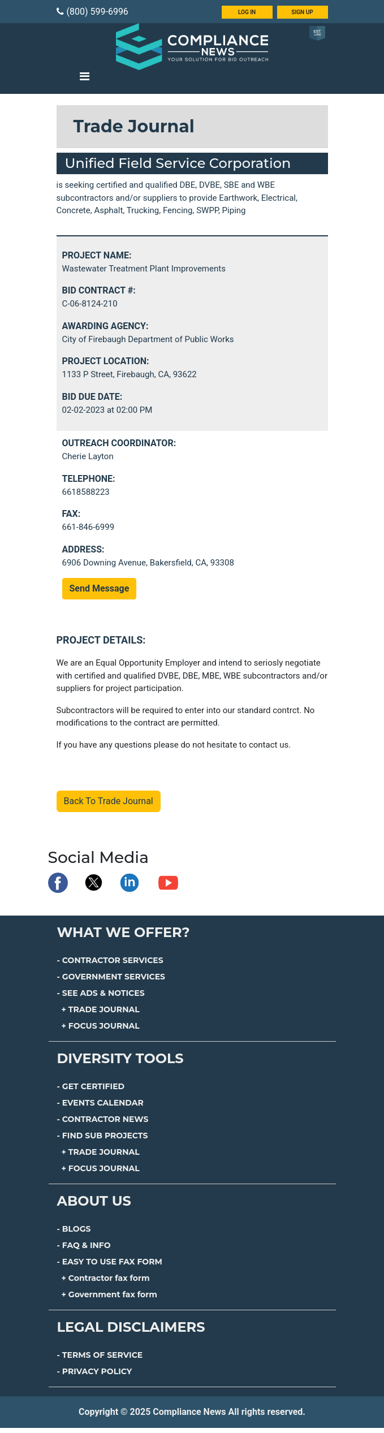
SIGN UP (302, 12)
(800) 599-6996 (92, 11)
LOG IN (247, 12)
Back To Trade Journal (108, 801)
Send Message (100, 588)
